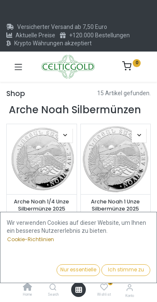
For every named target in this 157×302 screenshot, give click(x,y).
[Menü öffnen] (78, 290)
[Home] (27, 287)
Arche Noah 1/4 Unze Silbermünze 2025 (41, 205)
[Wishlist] (104, 287)
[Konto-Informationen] (130, 287)
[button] (123, 270)
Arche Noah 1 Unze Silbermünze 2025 (115, 205)
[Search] (53, 287)
